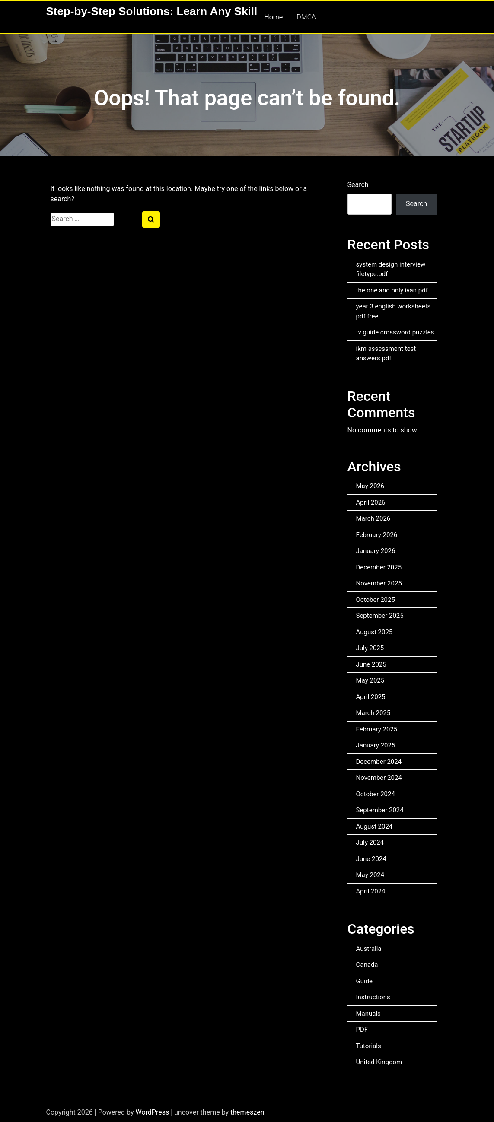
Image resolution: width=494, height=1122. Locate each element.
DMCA (306, 17)
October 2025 (375, 600)
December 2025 (379, 567)
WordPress (152, 1112)
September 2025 (380, 616)
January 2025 (375, 745)
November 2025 (379, 583)
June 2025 (371, 664)
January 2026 (375, 551)
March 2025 (373, 713)
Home (273, 17)
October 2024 (375, 794)
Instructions (373, 997)
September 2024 (380, 810)
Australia (369, 949)
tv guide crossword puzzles (395, 332)
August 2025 (374, 632)
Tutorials (368, 1046)
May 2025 (370, 680)
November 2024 (379, 778)
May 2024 (370, 875)
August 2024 (374, 826)
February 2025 (377, 729)
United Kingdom (379, 1062)
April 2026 (371, 502)
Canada (367, 965)
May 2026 (370, 486)
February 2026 (377, 535)
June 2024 (371, 859)
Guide (364, 981)
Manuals (368, 1013)
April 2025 (371, 697)
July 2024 (370, 842)
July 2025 (370, 648)
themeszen (247, 1112)
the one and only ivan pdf (392, 290)
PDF (362, 1029)
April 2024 (371, 891)
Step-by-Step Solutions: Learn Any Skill (152, 11)
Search (358, 185)
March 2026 (373, 518)
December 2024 (379, 762)
